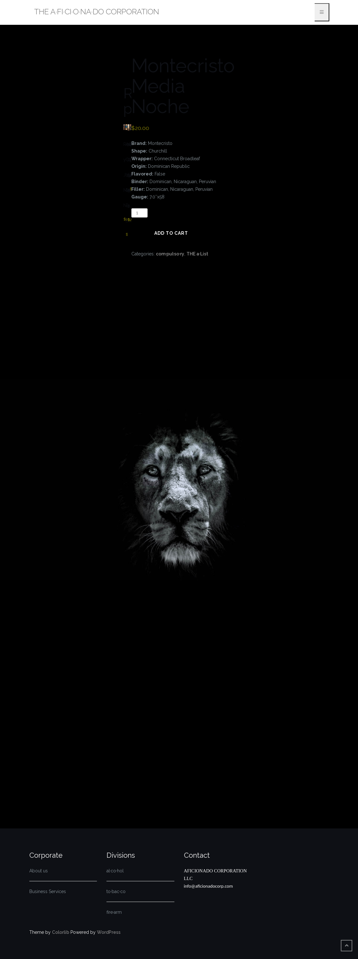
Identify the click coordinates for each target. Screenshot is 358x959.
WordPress (109, 932)
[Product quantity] (139, 213)
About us (38, 870)
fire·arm (114, 912)
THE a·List (197, 253)
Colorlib (60, 932)
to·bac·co (116, 891)
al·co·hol (115, 870)
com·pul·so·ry (170, 253)
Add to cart (171, 233)
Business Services (47, 891)
